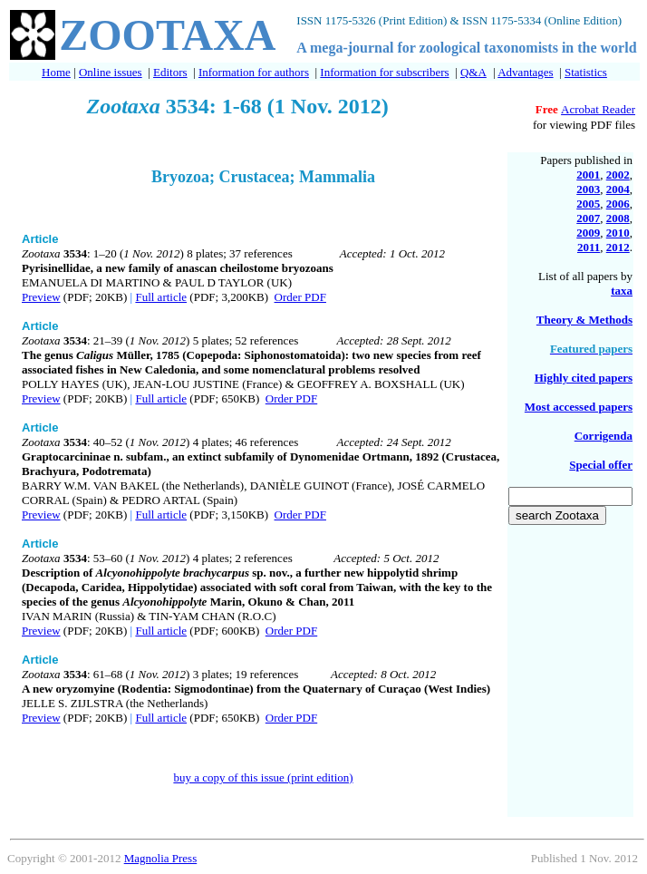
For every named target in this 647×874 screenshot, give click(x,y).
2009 (588, 232)
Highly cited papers (584, 377)
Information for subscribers (384, 72)
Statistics (586, 72)
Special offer (601, 464)
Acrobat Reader (598, 109)
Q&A (473, 72)
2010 (618, 232)
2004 (618, 189)
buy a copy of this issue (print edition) (262, 777)
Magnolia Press (161, 858)
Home (56, 72)
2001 (588, 174)
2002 (618, 174)
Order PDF (300, 297)
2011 (588, 247)
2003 (588, 189)
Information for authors (253, 72)
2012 (618, 247)
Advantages (525, 72)
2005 (588, 203)
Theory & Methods (584, 319)
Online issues (110, 72)
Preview (41, 297)
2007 (588, 218)
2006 (618, 203)
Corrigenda (604, 435)
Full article (161, 297)
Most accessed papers (579, 406)
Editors (170, 72)
